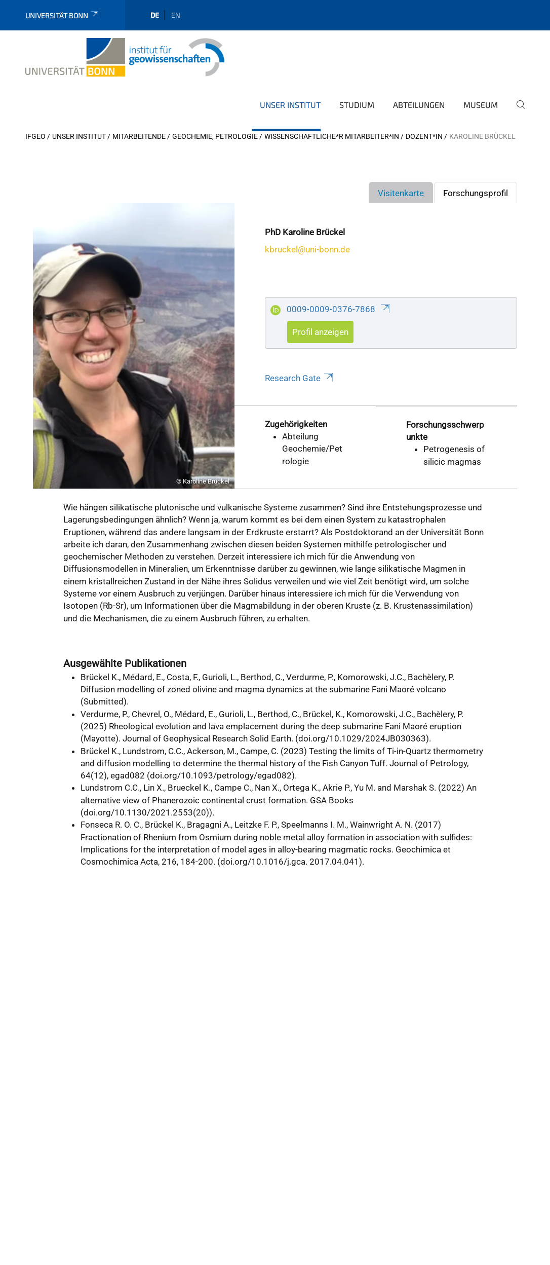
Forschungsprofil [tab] (475, 193)
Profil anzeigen (320, 332)
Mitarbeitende (139, 136)
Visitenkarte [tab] (401, 193)
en (175, 15)
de (154, 15)
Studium (356, 104)
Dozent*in (424, 136)
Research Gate (299, 378)
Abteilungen (419, 104)
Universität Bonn (62, 15)
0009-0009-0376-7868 (339, 309)
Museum (480, 104)
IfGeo (35, 136)
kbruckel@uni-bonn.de (307, 249)
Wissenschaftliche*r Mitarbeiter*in (331, 136)
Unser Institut (290, 104)
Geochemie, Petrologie (215, 136)
